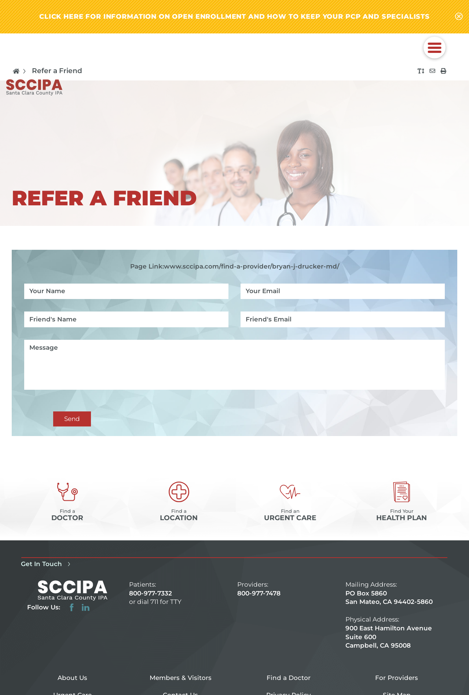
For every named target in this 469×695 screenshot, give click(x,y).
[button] (434, 47)
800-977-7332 (150, 593)
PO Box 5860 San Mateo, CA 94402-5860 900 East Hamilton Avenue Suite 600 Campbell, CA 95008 (389, 619)
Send (72, 418)
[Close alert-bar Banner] (459, 16)
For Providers (396, 677)
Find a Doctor (289, 677)
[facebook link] (72, 607)
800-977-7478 (259, 593)
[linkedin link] (85, 607)
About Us (72, 677)
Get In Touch (47, 564)
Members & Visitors (181, 677)
